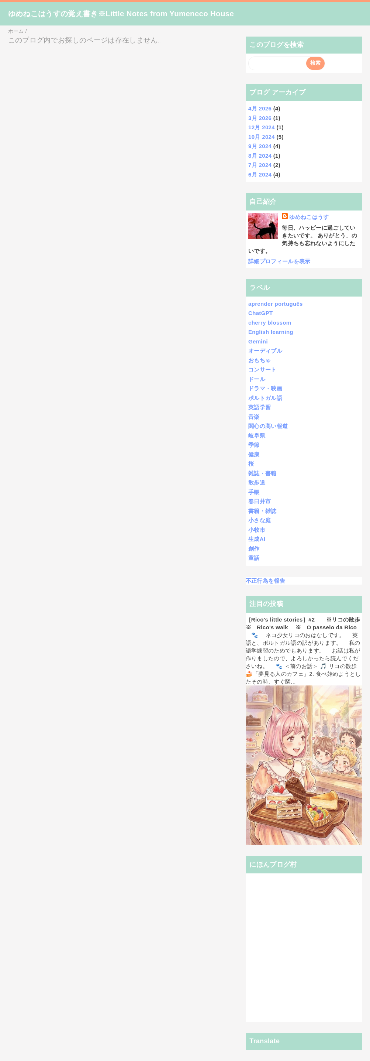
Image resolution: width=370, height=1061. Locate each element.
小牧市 (256, 530)
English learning (270, 332)
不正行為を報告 (265, 581)
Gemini (258, 341)
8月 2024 (260, 156)
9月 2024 (260, 146)
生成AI (256, 539)
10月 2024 (261, 137)
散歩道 (256, 482)
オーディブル (265, 351)
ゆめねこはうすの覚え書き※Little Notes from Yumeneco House (121, 14)
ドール (256, 379)
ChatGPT (260, 313)
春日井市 (259, 501)
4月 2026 (260, 108)
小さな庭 (259, 520)
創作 (254, 548)
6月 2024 (260, 174)
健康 (254, 454)
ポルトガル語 (265, 398)
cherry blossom (269, 322)
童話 (254, 558)
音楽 (254, 417)
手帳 (254, 492)
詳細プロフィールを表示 (279, 261)
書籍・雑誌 (262, 511)
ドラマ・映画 (265, 388)
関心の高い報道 (268, 426)
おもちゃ (259, 360)
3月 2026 (260, 118)
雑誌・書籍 (262, 473)
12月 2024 (261, 127)
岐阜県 (256, 435)
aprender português (275, 304)
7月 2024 (260, 165)
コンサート (262, 369)
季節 (254, 445)
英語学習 (259, 407)
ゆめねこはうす (309, 217)
